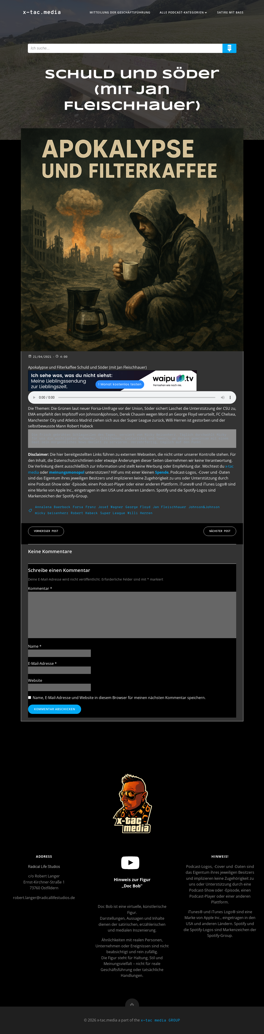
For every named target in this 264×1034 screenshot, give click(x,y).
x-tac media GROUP (160, 1020)
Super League (112, 513)
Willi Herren (140, 513)
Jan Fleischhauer (169, 507)
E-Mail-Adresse (42, 663)
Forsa (78, 507)
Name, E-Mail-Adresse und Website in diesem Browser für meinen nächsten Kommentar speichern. (119, 697)
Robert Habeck (84, 513)
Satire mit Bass (230, 12)
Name (34, 646)
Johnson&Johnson (204, 507)
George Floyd (137, 507)
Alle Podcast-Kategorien (184, 12)
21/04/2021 (39, 357)
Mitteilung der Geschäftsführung (120, 12)
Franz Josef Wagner (104, 507)
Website (35, 680)
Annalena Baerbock (52, 507)
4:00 (61, 357)
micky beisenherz (51, 513)
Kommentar (40, 588)
